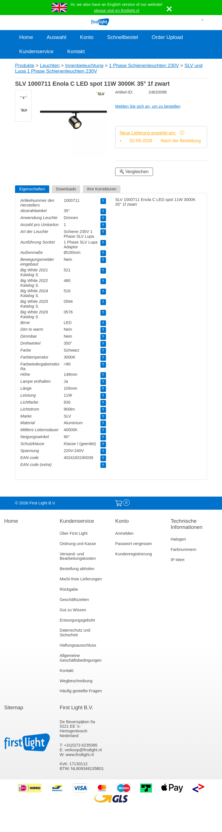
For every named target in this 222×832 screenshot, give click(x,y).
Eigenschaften (32, 189)
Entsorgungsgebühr (77, 620)
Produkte (24, 65)
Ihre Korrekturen (102, 189)
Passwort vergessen (133, 543)
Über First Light (74, 533)
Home (26, 37)
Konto (86, 37)
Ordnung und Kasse (78, 543)
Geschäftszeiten (74, 599)
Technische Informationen (187, 524)
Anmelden (124, 533)
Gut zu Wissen (73, 610)
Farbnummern (183, 549)
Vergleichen (134, 171)
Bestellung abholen (77, 568)
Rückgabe (69, 589)
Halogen (178, 539)
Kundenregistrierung (133, 554)
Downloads (66, 189)
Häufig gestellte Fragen (81, 691)
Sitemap (13, 707)
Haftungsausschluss (78, 645)
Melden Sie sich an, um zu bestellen (148, 106)
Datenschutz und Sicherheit (75, 632)
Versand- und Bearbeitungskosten (78, 556)
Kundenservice (36, 51)
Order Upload (167, 37)
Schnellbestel (122, 37)
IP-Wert (177, 560)
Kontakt (76, 51)
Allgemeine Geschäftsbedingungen (81, 657)
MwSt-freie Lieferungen (81, 579)
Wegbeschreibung (76, 681)
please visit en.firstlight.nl (116, 10)
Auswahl (56, 37)
